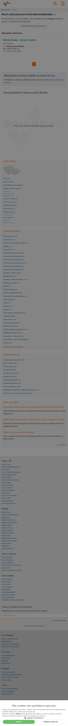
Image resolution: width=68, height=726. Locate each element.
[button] (34, 718)
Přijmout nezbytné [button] (51, 722)
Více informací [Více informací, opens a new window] (40, 716)
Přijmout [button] (18, 722)
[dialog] (34, 713)
